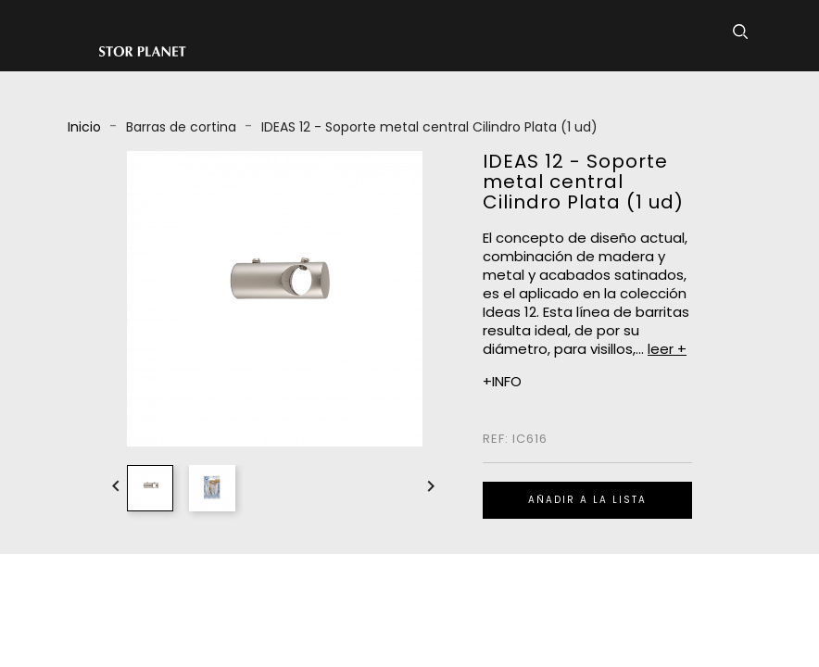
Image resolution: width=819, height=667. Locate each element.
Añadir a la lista (587, 500)
